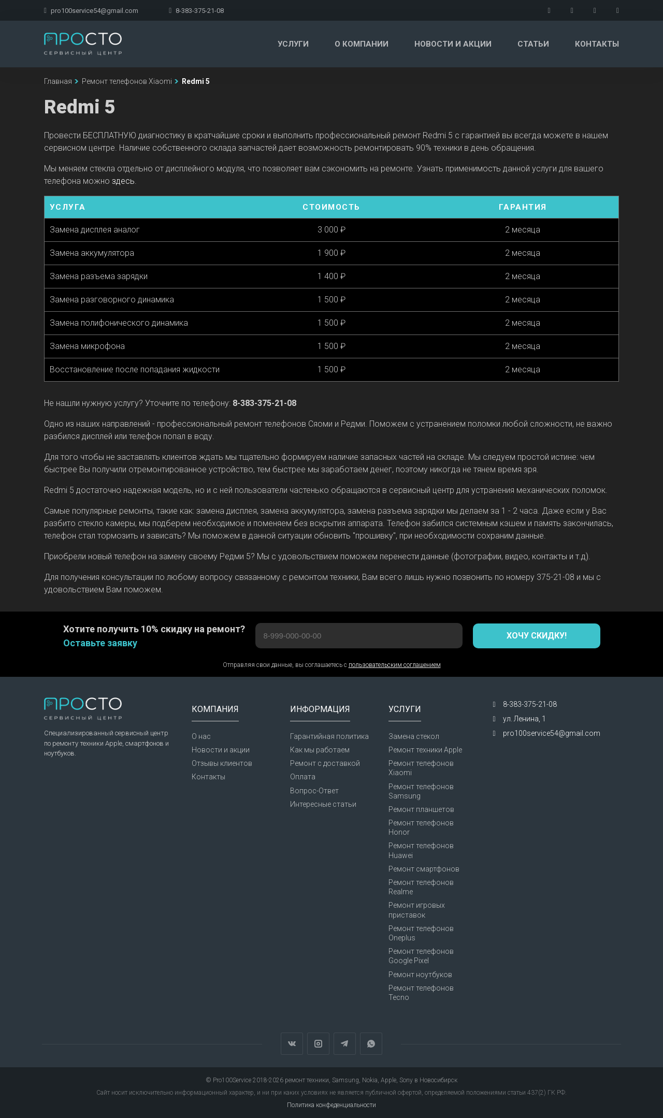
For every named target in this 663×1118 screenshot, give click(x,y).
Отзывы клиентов (222, 763)
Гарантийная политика (329, 736)
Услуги (293, 44)
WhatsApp (371, 1044)
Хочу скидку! (537, 636)
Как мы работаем (320, 750)
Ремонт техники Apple (425, 750)
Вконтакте (292, 1044)
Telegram (345, 1044)
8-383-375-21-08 (196, 10)
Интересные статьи (323, 804)
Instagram (318, 1044)
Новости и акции (453, 44)
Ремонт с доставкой (325, 763)
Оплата (302, 777)
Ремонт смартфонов (423, 869)
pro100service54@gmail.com (91, 10)
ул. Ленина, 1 (524, 719)
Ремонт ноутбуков (420, 974)
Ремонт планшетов (421, 809)
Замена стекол (413, 736)
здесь (123, 181)
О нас (201, 736)
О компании (361, 44)
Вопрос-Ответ (314, 791)
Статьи (533, 44)
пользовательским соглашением (395, 665)
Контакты (597, 44)
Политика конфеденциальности (331, 1105)
